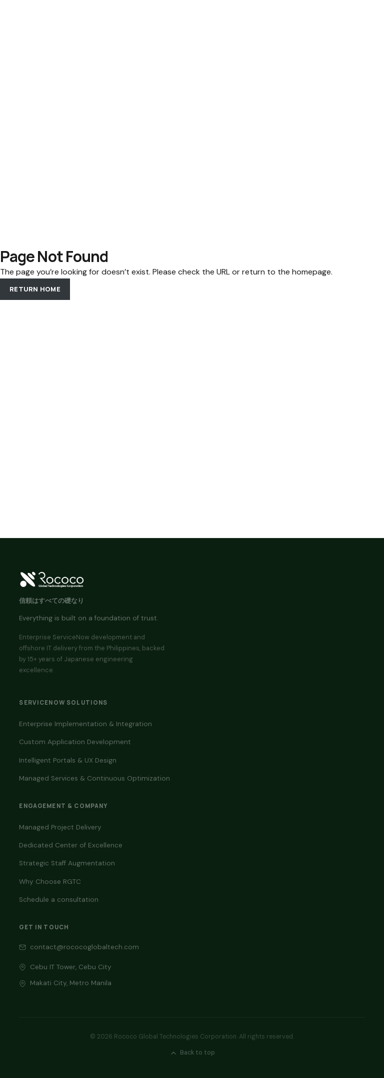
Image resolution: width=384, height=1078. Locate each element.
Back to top (192, 1053)
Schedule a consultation (58, 899)
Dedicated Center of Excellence (70, 845)
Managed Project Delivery (60, 827)
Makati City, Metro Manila (71, 983)
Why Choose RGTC (50, 881)
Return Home (35, 288)
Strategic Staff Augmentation (67, 863)
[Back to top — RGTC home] (51, 579)
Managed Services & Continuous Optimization (94, 778)
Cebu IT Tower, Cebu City (71, 967)
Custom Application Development (75, 742)
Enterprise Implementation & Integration (85, 724)
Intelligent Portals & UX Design (67, 760)
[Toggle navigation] (355, 20)
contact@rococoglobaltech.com (84, 947)
